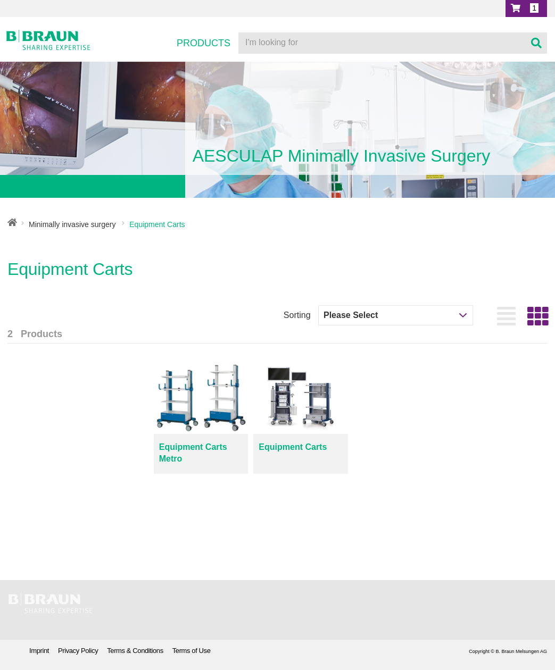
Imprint (39, 651)
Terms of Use (191, 651)
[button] (526, 8)
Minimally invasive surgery (72, 224)
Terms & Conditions (135, 651)
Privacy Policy (78, 651)
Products (203, 43)
